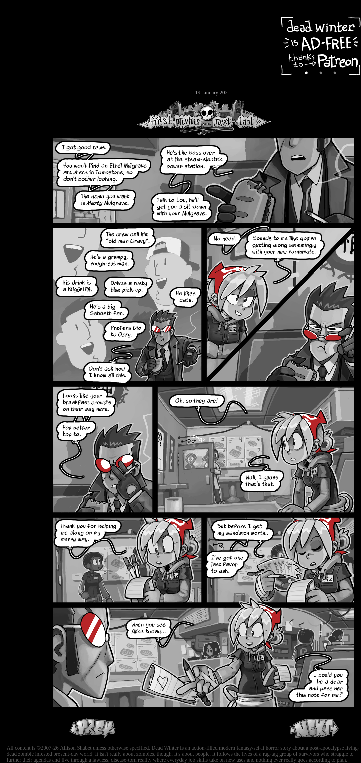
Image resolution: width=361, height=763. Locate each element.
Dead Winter (50, 21)
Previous (190, 117)
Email (25, 92)
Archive (25, 48)
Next (221, 117)
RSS (25, 104)
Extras (25, 70)
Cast (25, 59)
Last (253, 117)
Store (25, 81)
